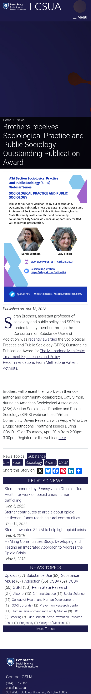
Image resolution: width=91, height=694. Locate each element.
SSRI (17, 587)
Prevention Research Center (59, 605)
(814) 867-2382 (16, 683)
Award (50, 462)
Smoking (16, 617)
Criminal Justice (44, 594)
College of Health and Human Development (43, 600)
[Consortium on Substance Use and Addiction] (44, 6)
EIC (75, 611)
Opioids (11, 575)
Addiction (32, 581)
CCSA (73, 581)
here (62, 437)
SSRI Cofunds (22, 605)
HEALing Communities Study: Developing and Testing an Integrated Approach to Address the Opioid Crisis (44, 547)
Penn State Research (50, 587)
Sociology (34, 462)
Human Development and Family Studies (39, 611)
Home (7, 120)
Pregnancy (26, 623)
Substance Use (39, 575)
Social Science (74, 594)
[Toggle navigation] (80, 17)
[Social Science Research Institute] (23, 662)
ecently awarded (43, 339)
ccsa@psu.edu (16, 688)
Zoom (18, 462)
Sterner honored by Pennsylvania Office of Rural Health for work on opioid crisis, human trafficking (44, 494)
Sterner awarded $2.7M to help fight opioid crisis (45, 529)
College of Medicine (52, 623)
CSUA (63, 462)
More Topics (45, 629)
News (21, 120)
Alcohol (18, 594)
